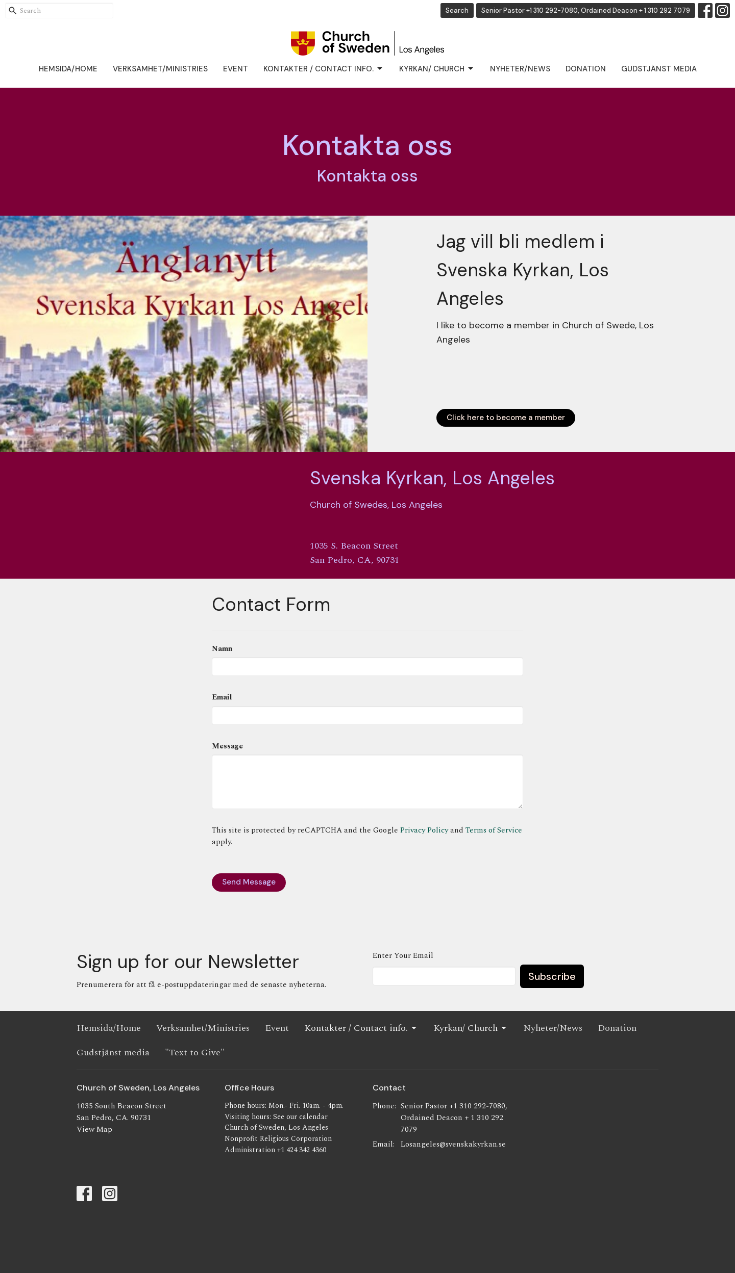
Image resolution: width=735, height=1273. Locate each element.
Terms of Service (493, 830)
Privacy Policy (424, 830)
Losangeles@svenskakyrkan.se (453, 1144)
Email (222, 697)
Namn (222, 649)
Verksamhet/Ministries (160, 69)
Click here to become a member (506, 417)
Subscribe (552, 976)
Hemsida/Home (68, 69)
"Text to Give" (195, 1052)
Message (227, 746)
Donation (586, 69)
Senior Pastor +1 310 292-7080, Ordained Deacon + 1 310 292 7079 (585, 10)
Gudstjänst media (659, 69)
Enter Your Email (403, 956)
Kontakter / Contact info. (323, 69)
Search (457, 10)
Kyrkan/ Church (437, 69)
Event (235, 69)
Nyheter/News (520, 69)
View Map (94, 1129)
